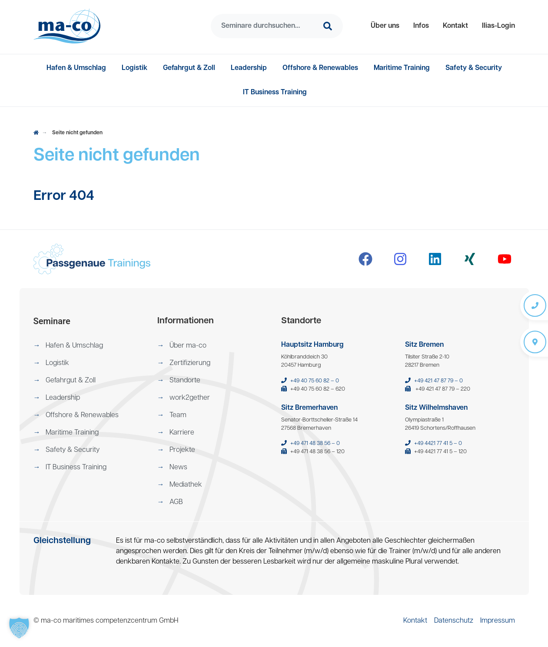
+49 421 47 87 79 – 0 (438, 381)
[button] (385, 26)
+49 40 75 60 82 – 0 (314, 381)
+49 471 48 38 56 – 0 (315, 443)
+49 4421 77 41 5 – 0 (438, 443)
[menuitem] (385, 26)
